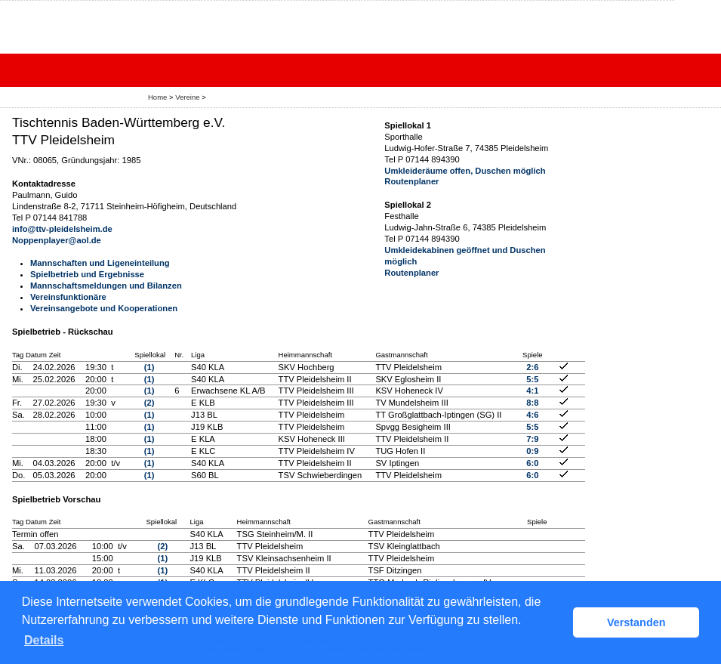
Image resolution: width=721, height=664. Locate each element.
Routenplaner (411, 181)
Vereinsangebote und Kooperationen (103, 308)
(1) (149, 367)
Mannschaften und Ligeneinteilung (100, 262)
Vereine (187, 97)
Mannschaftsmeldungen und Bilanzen (106, 285)
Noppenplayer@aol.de (56, 240)
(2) (149, 402)
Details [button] (43, 640)
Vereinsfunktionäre (68, 296)
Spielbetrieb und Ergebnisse (87, 274)
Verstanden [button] (636, 622)
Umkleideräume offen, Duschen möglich (464, 170)
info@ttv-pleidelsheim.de (62, 228)
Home (157, 97)
